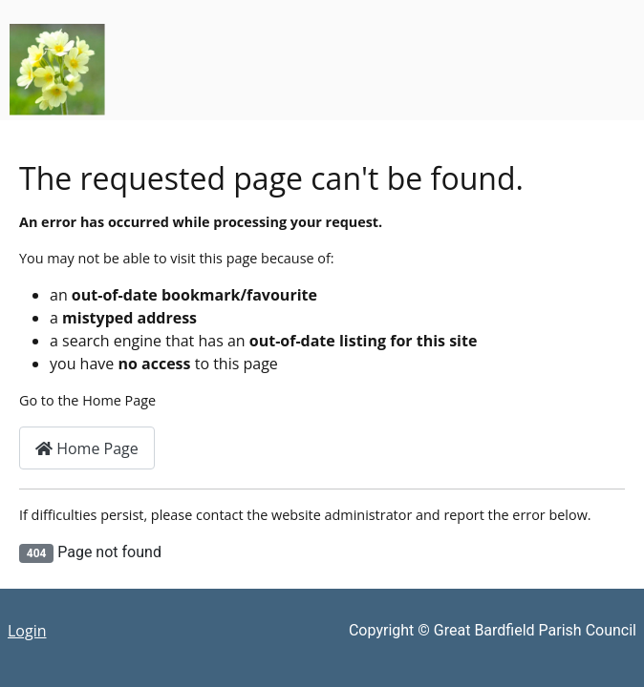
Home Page (87, 448)
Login (27, 630)
